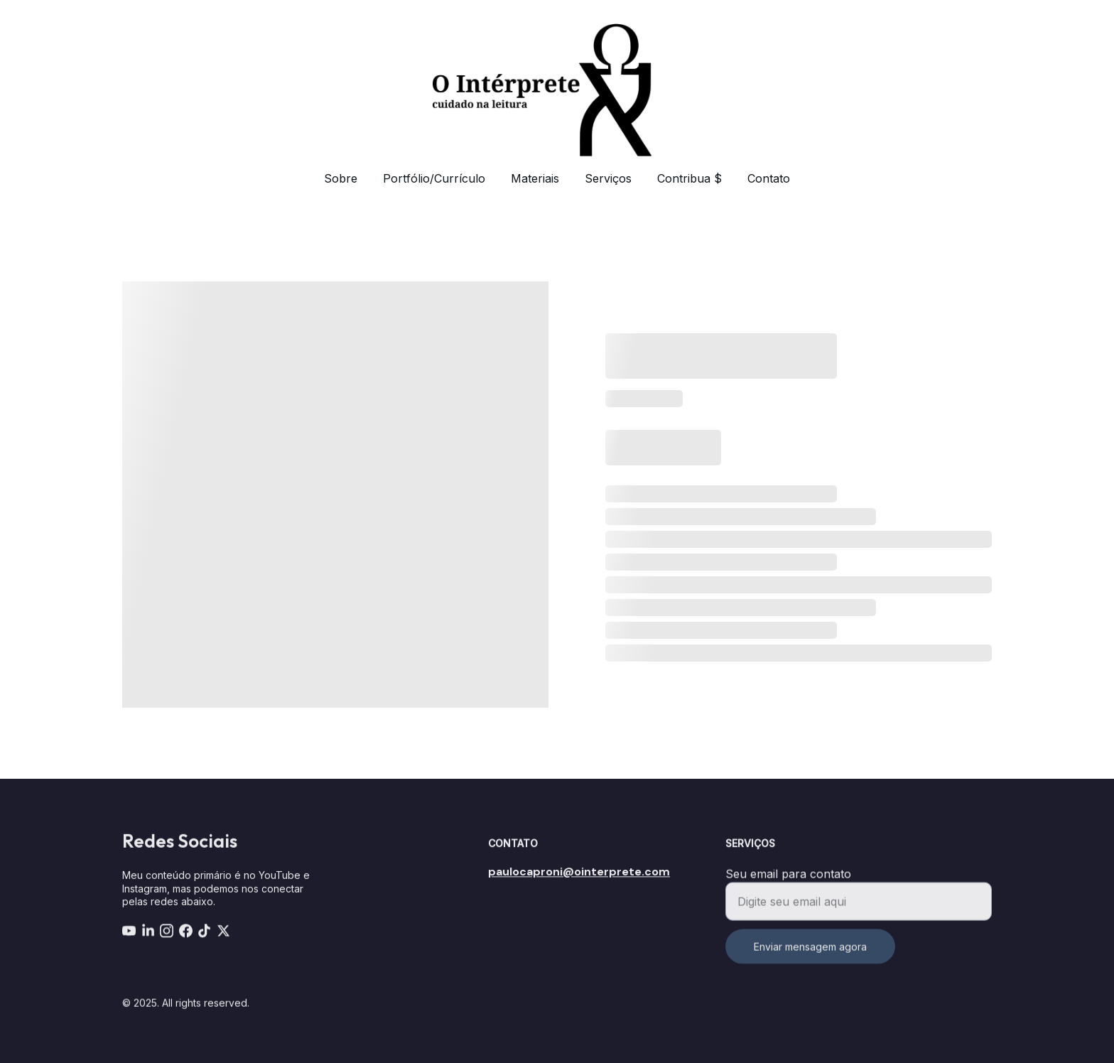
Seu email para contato (788, 882)
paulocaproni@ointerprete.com (579, 872)
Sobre (340, 178)
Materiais (535, 178)
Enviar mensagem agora (810, 955)
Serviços (608, 178)
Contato (768, 178)
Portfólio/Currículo (434, 178)
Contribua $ (689, 178)
